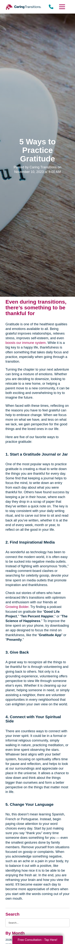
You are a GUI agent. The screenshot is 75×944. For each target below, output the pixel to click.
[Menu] (62, 7)
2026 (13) (11, 939)
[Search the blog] (37, 922)
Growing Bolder (16, 607)
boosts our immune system (25, 343)
